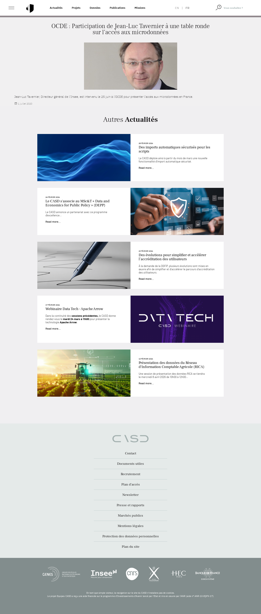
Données (95, 7)
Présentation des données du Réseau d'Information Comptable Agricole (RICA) (171, 364)
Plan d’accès (130, 484)
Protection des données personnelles (130, 536)
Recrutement (130, 474)
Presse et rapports (130, 505)
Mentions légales (131, 526)
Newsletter (130, 495)
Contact (130, 453)
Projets (76, 7)
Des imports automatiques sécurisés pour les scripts (174, 149)
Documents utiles (130, 464)
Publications (117, 7)
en (177, 8)
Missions (140, 7)
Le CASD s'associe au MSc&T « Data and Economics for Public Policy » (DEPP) (77, 203)
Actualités (56, 7)
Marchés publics (130, 515)
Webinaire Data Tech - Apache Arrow (74, 309)
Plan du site (130, 546)
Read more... (146, 167)
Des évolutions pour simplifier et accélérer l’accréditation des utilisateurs (172, 257)
